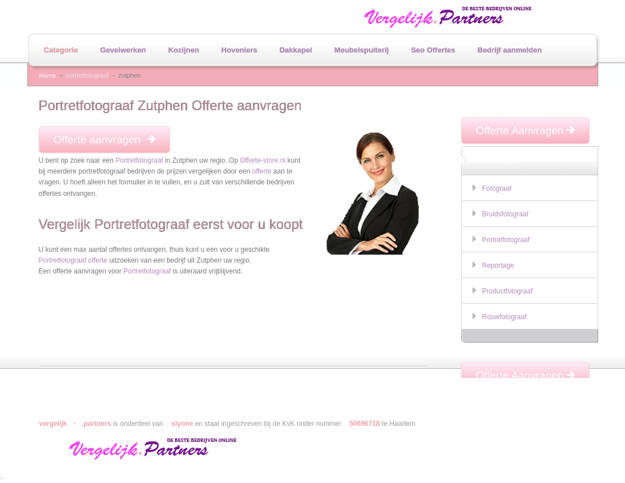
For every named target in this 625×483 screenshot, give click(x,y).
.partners (96, 424)
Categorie (61, 50)
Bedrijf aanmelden (510, 50)
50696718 (364, 424)
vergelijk (53, 424)
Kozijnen (183, 50)
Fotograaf (496, 188)
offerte (262, 171)
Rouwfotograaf (504, 317)
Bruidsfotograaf (505, 214)
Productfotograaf (507, 291)
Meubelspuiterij (361, 50)
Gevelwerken (123, 50)
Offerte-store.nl (262, 160)
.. (2, 477)
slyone (182, 424)
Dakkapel (296, 50)
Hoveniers (239, 50)
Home (47, 75)
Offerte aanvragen (104, 140)
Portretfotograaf (139, 160)
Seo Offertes (433, 50)
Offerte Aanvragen (525, 130)
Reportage (498, 265)
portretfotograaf (87, 75)
